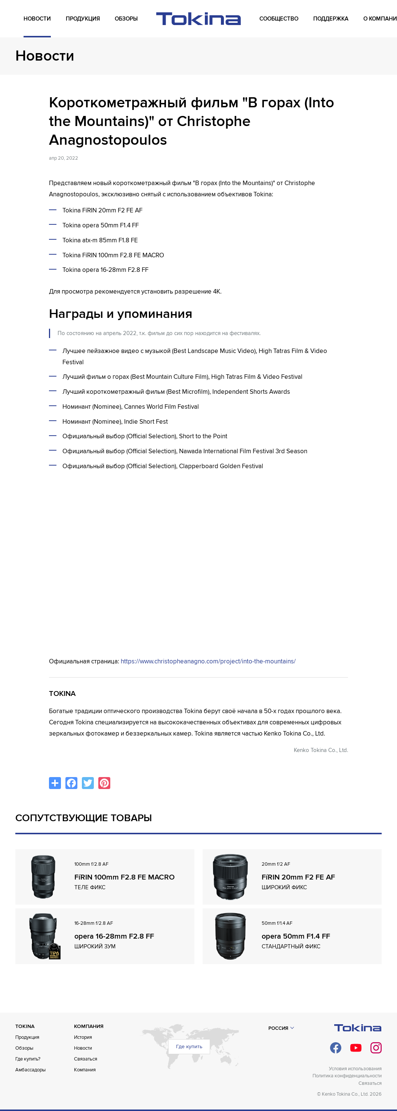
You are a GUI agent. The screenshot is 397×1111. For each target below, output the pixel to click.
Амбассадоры (30, 1070)
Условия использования (355, 1069)
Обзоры (24, 1048)
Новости (83, 1048)
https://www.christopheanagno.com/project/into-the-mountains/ (208, 661)
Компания (85, 1070)
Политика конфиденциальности (347, 1076)
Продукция (27, 1037)
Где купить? (27, 1059)
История (83, 1037)
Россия (278, 1028)
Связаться (85, 1059)
